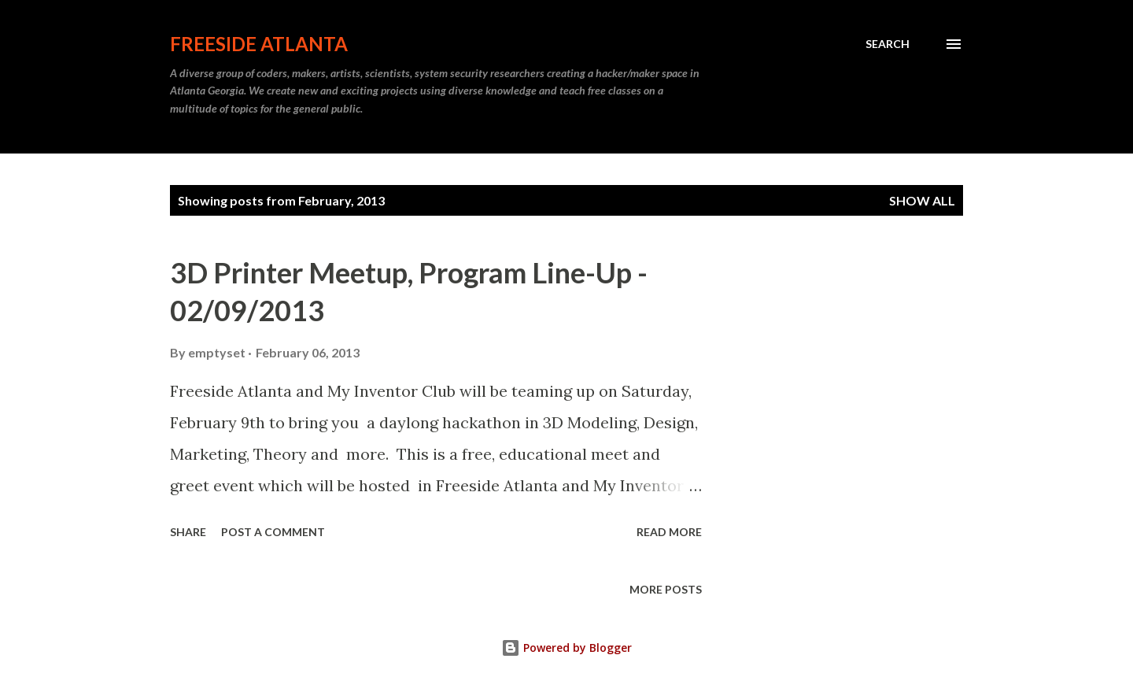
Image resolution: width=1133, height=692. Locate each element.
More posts (665, 589)
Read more (669, 531)
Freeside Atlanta (259, 43)
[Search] (887, 44)
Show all (922, 200)
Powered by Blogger (566, 647)
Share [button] (188, 531)
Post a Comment (273, 531)
